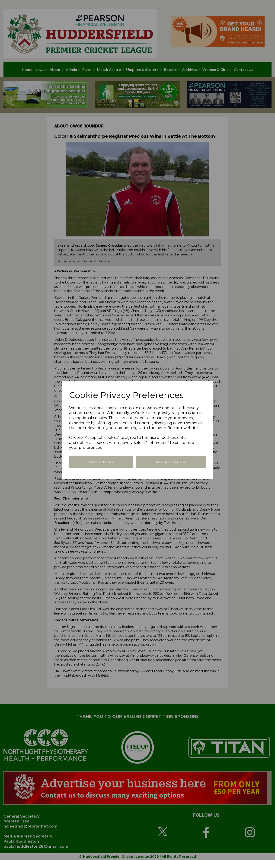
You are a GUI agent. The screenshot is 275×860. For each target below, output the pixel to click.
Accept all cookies (170, 462)
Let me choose (101, 462)
